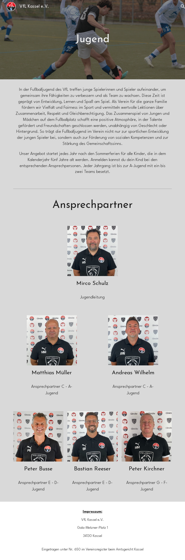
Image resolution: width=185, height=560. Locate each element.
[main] (92, 40)
